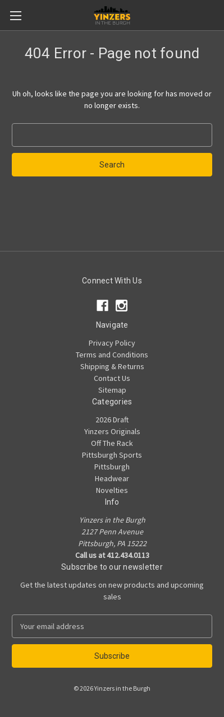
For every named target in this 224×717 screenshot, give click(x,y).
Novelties (112, 490)
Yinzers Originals (112, 431)
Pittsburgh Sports (112, 455)
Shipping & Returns (112, 366)
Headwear (112, 478)
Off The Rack (112, 443)
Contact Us (112, 378)
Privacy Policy (112, 343)
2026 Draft (112, 420)
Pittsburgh (112, 467)
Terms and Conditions (112, 355)
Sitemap (112, 390)
